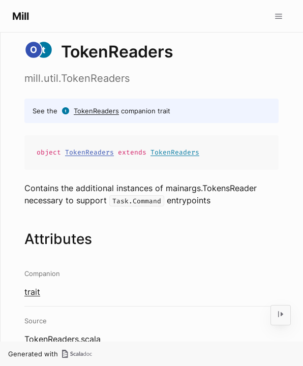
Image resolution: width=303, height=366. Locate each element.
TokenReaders (96, 111)
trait (32, 292)
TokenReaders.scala (62, 339)
